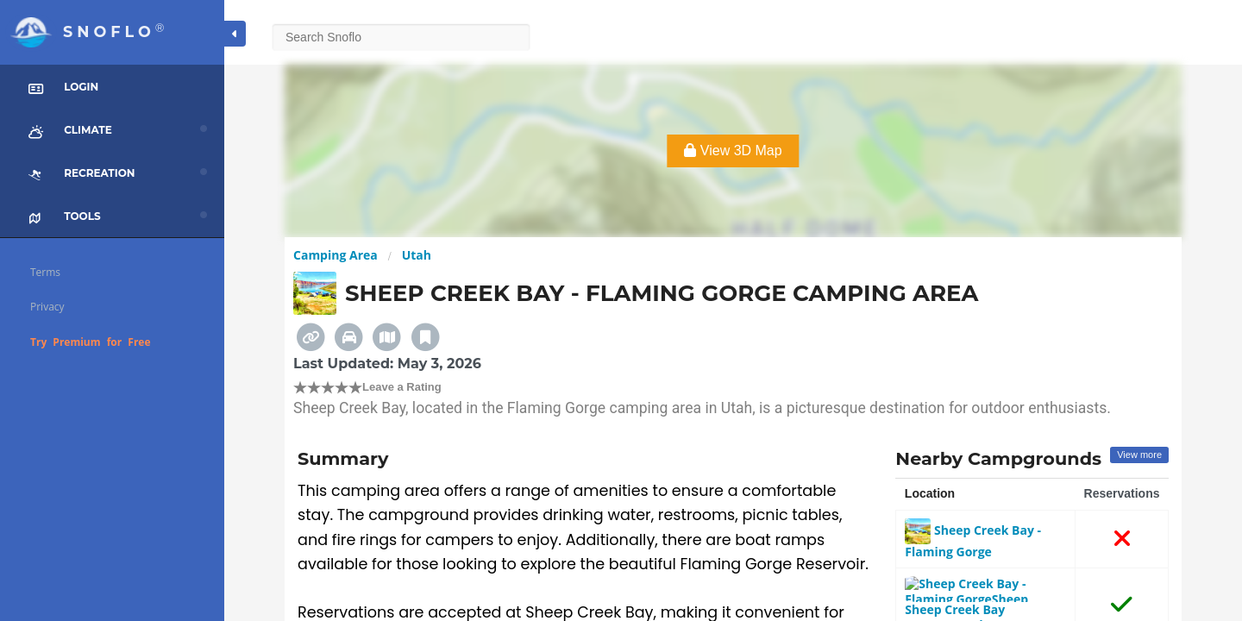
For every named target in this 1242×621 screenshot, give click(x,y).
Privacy (47, 306)
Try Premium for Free (90, 342)
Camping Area (335, 255)
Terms (45, 272)
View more (1139, 454)
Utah (416, 255)
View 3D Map (732, 150)
